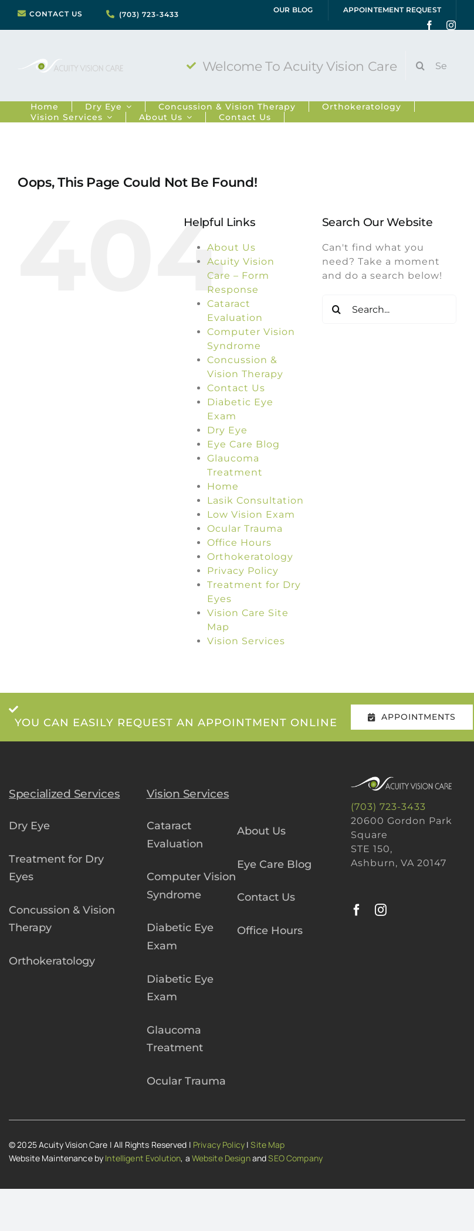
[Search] (420, 65)
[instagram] (451, 25)
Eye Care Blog (243, 444)
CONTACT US (56, 14)
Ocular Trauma (245, 528)
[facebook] (430, 25)
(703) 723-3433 (149, 15)
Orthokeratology (250, 556)
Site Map (267, 1144)
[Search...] (435, 65)
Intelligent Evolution (143, 1158)
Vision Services (246, 641)
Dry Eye (227, 430)
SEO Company (295, 1158)
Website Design (221, 1158)
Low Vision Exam (251, 514)
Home (223, 486)
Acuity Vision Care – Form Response (241, 275)
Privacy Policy (243, 570)
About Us (231, 247)
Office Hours (239, 542)
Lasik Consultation (255, 500)
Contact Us (236, 388)
